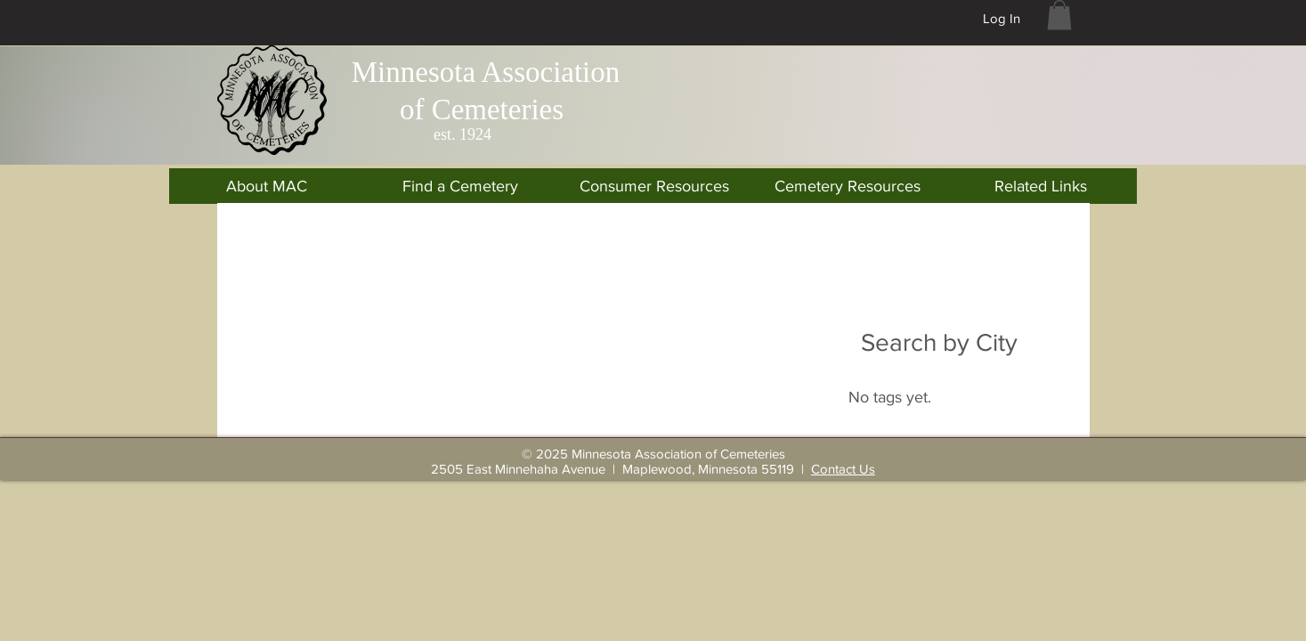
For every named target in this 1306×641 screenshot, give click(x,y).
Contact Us (843, 468)
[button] (1059, 14)
